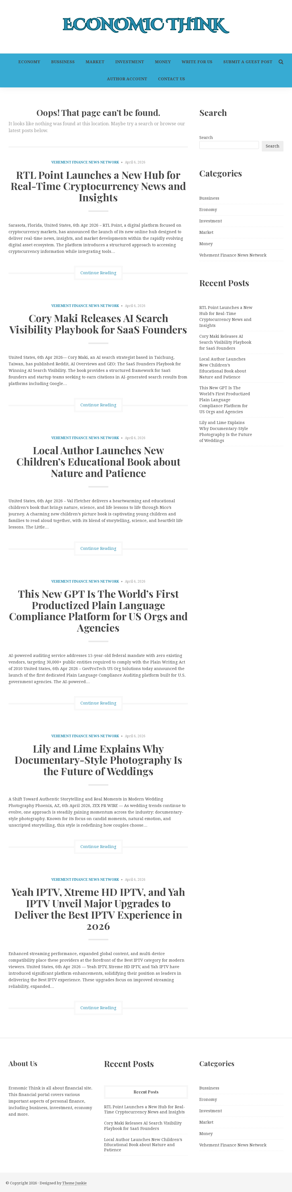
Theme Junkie (74, 1183)
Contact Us (171, 79)
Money (163, 62)
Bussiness (63, 62)
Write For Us (197, 62)
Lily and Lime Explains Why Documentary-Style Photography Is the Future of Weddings (98, 760)
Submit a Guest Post (247, 62)
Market (95, 62)
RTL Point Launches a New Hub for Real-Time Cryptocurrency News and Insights (98, 186)
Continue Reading (98, 273)
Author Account (127, 79)
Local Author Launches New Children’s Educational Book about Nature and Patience (98, 461)
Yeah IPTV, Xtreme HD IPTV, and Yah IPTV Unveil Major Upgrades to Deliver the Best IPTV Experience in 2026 (98, 908)
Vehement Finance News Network (85, 162)
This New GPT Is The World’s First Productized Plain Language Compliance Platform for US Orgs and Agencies (98, 610)
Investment (129, 62)
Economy (29, 62)
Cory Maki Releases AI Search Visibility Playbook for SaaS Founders (98, 323)
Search (206, 137)
